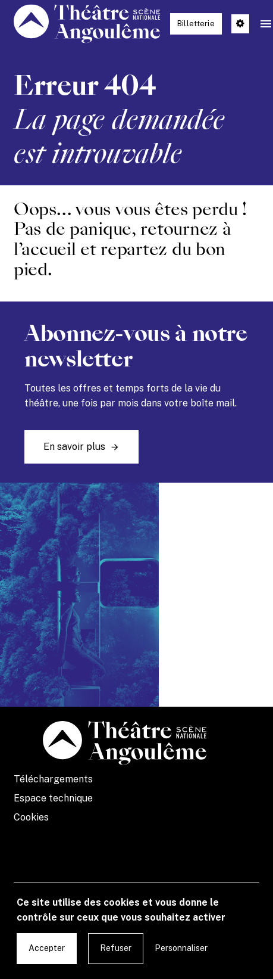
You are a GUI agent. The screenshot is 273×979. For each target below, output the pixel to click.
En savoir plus (74, 446)
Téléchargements (53, 779)
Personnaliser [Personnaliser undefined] (181, 948)
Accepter (47, 948)
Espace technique (53, 798)
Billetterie (196, 23)
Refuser (115, 948)
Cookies (31, 817)
